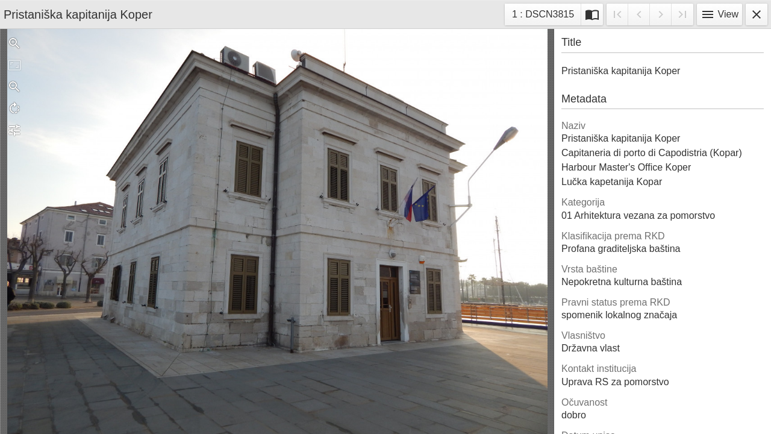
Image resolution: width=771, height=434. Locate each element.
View (719, 14)
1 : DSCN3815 (542, 16)
